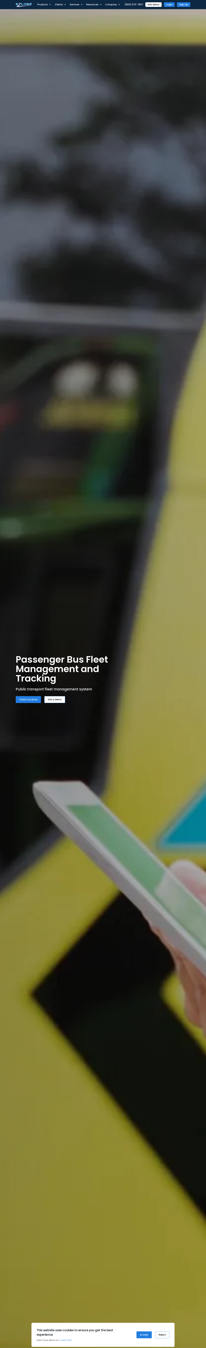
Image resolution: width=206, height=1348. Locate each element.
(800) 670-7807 (134, 4)
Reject (162, 1334)
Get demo (153, 4)
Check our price (28, 699)
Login (169, 4)
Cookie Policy (65, 1340)
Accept (144, 1334)
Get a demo (55, 699)
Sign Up (183, 4)
